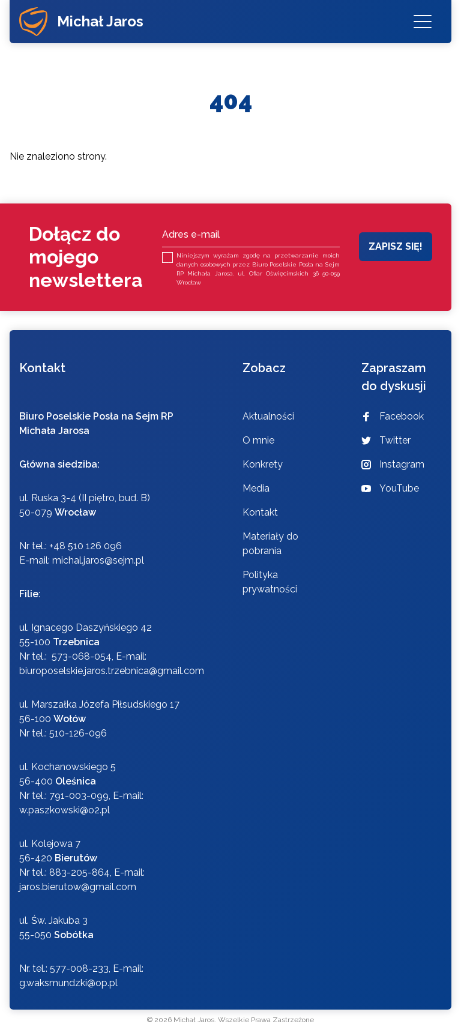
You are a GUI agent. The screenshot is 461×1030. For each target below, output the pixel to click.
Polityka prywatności (270, 582)
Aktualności (268, 416)
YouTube (390, 488)
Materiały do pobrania (270, 543)
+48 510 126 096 (85, 546)
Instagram (392, 464)
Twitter (386, 440)
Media (256, 488)
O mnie (258, 440)
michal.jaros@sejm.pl (98, 560)
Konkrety (263, 464)
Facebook (392, 416)
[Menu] (422, 21)
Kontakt (260, 512)
